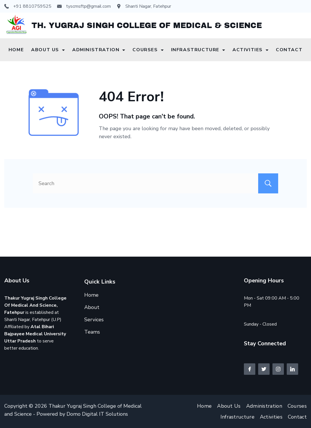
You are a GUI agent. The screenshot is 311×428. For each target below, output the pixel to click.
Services (94, 319)
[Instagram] (278, 369)
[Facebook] (249, 369)
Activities (250, 50)
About (91, 307)
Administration (98, 50)
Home (16, 50)
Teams (92, 331)
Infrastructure (198, 50)
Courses (148, 50)
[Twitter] (264, 369)
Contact (289, 50)
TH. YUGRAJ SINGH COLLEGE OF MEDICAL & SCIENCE (146, 25)
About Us (48, 50)
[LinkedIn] (292, 369)
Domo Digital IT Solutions (97, 414)
